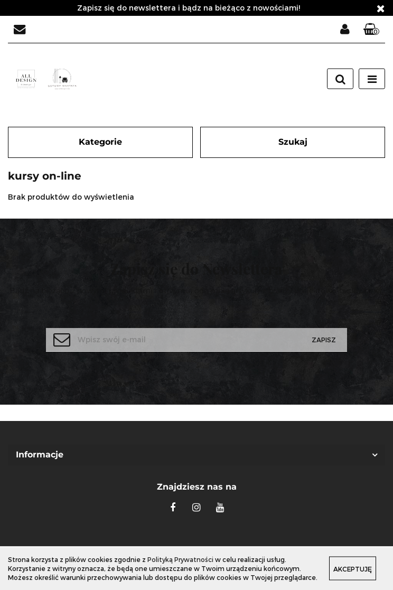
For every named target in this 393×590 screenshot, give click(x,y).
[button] (371, 29)
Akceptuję (352, 569)
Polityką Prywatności (180, 559)
